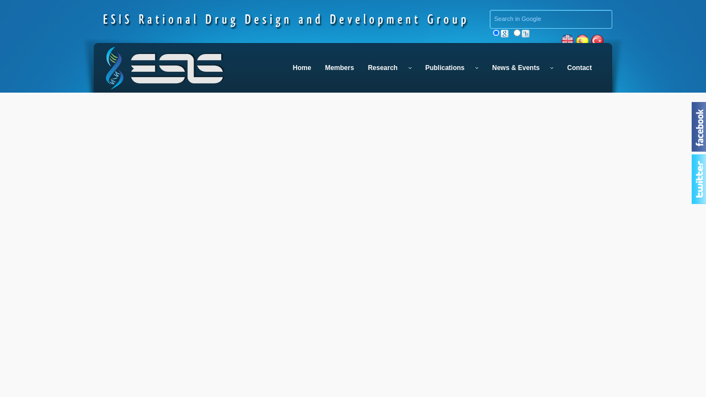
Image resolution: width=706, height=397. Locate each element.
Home (302, 68)
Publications (451, 68)
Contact (579, 68)
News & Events (522, 68)
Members (339, 68)
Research (389, 68)
